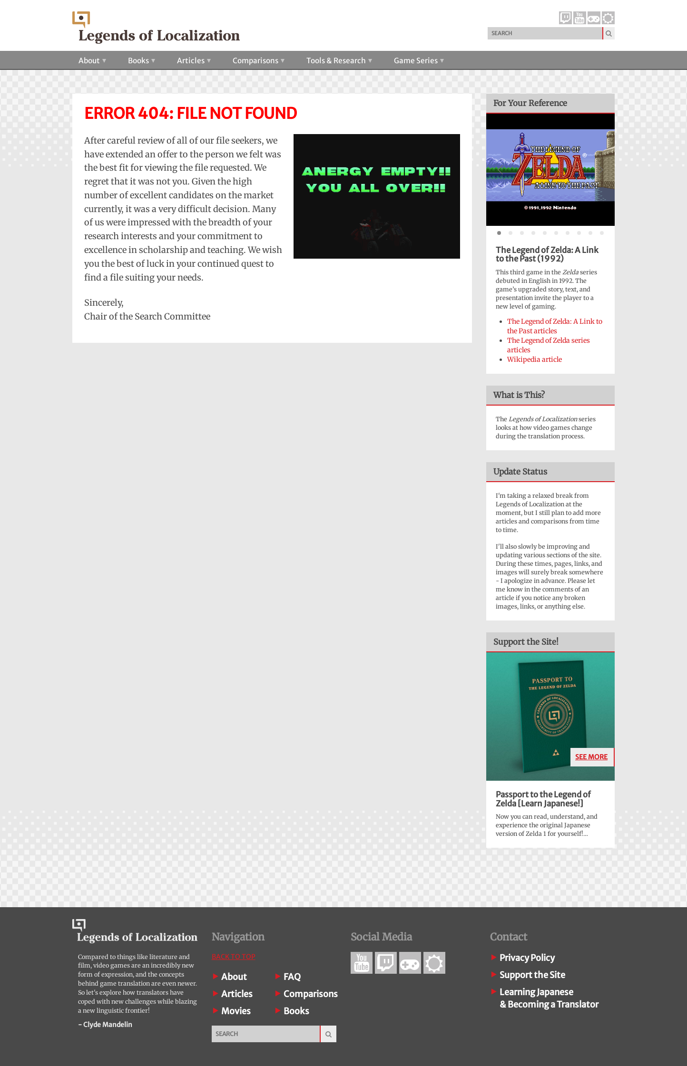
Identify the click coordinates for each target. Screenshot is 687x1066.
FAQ (292, 976)
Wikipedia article (534, 359)
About (92, 60)
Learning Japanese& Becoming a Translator (549, 998)
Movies (236, 1011)
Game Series (419, 60)
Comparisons (259, 60)
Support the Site (532, 974)
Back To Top (233, 956)
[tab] (499, 233)
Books (141, 60)
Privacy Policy (527, 957)
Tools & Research (339, 60)
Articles (194, 60)
